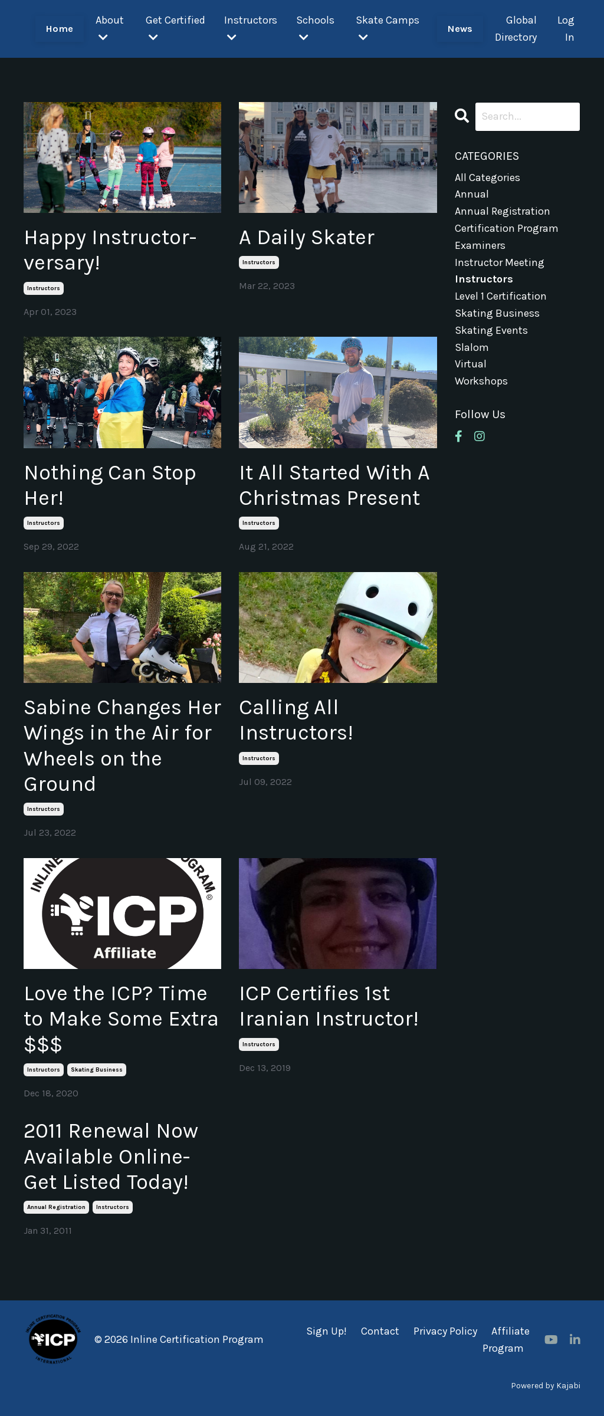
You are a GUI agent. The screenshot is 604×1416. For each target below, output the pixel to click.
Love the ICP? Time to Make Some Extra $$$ (121, 1018)
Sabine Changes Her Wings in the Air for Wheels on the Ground (122, 745)
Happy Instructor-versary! (110, 250)
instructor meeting (499, 262)
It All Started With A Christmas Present (334, 485)
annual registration (56, 1207)
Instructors (250, 28)
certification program (507, 228)
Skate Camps (387, 28)
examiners (480, 245)
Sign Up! (326, 1331)
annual (472, 194)
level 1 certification (501, 296)
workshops (481, 380)
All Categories (487, 177)
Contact (380, 1331)
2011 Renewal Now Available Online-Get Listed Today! (111, 1156)
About (110, 28)
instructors (43, 288)
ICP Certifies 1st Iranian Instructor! (329, 1006)
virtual (471, 363)
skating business (97, 1069)
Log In (566, 29)
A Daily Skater (307, 237)
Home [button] (59, 28)
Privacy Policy (445, 1331)
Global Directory (516, 29)
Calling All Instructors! (296, 720)
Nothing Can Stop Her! (110, 485)
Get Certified (175, 28)
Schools (315, 28)
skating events (491, 330)
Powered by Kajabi (545, 1386)
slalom (472, 347)
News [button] (460, 28)
